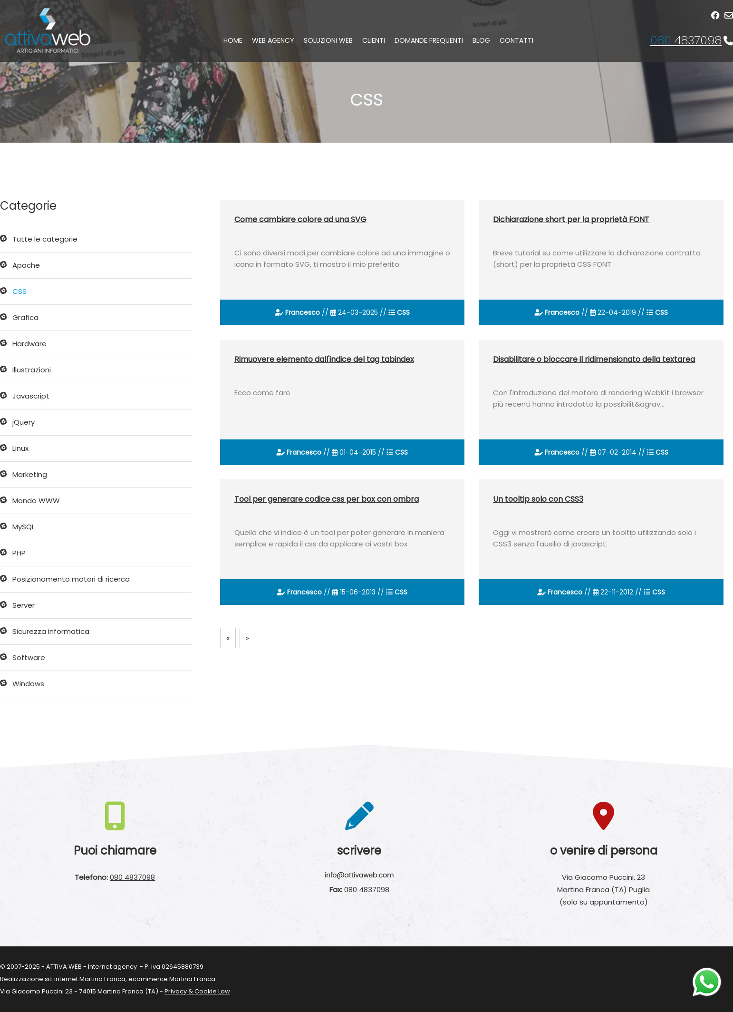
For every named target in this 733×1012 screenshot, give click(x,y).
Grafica (25, 317)
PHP (19, 553)
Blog (481, 40)
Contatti (516, 40)
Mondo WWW (36, 501)
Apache (26, 265)
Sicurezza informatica (50, 631)
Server (23, 605)
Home (232, 40)
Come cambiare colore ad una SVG (300, 219)
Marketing (29, 474)
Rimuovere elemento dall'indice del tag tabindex (324, 359)
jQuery (23, 422)
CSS (19, 291)
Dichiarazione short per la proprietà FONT (571, 219)
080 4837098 (132, 877)
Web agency (273, 40)
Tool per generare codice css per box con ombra (326, 499)
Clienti (373, 40)
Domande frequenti (429, 40)
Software (28, 657)
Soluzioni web (328, 40)
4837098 (686, 40)
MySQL (23, 527)
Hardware (29, 344)
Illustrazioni (31, 370)
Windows (28, 684)
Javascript (30, 396)
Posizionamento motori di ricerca (71, 579)
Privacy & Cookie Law (197, 991)
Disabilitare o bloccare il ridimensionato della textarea (594, 359)
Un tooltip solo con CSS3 (538, 499)
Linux (20, 448)
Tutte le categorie (44, 239)
